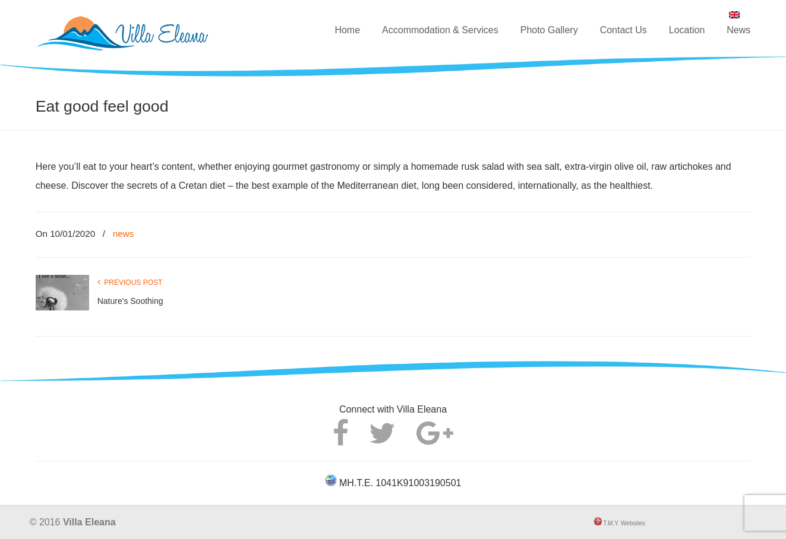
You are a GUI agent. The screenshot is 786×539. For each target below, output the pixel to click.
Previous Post (130, 282)
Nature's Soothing (130, 301)
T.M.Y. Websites (623, 523)
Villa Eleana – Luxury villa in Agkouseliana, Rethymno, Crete (151, 27)
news (123, 234)
